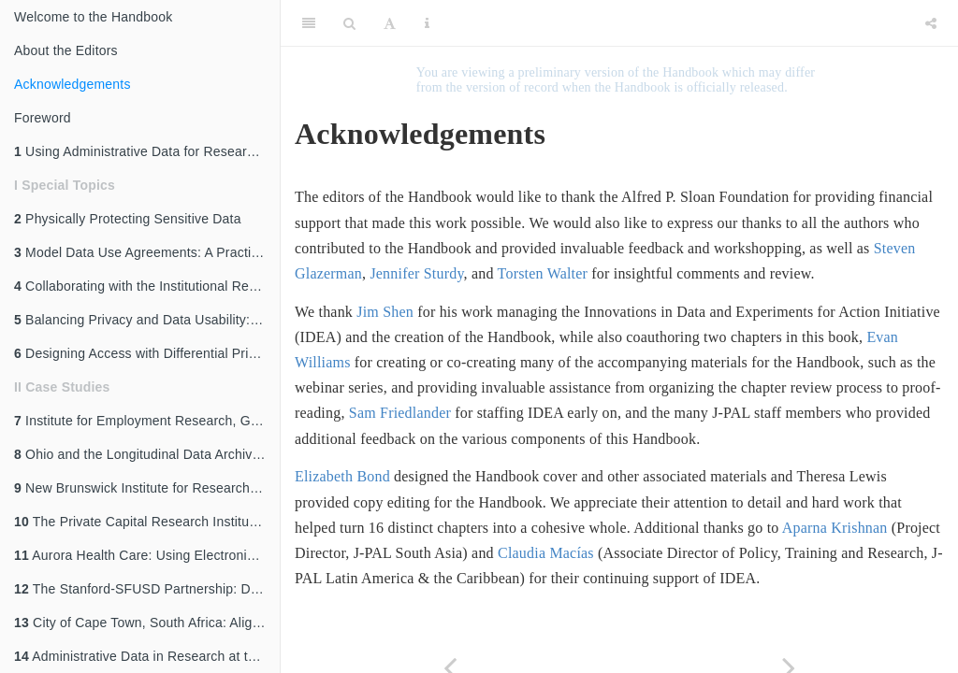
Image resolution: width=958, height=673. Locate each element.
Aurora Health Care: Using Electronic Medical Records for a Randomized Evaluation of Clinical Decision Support (147, 555)
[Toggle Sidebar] (308, 23)
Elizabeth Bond (342, 476)
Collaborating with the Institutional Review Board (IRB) (147, 286)
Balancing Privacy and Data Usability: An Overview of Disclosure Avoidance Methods (147, 319)
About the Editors (66, 50)
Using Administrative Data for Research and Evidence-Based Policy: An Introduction (147, 151)
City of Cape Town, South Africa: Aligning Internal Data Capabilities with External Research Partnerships (147, 622)
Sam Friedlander (400, 413)
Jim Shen (385, 312)
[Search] (349, 23)
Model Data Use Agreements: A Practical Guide (147, 252)
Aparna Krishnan (835, 528)
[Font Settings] (390, 23)
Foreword (42, 117)
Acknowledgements (72, 84)
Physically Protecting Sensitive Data (127, 218)
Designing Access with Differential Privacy (145, 353)
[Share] (931, 23)
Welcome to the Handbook (93, 16)
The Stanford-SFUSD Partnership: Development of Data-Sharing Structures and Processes (147, 588)
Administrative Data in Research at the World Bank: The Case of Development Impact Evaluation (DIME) (147, 656)
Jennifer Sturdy (416, 273)
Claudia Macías (546, 553)
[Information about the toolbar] (427, 23)
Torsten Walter (543, 273)
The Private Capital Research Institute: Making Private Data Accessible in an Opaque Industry (147, 521)
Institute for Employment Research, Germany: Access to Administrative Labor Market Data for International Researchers (147, 420)
